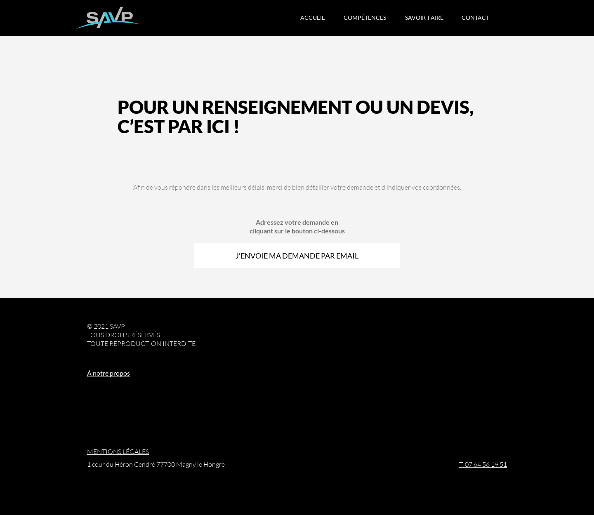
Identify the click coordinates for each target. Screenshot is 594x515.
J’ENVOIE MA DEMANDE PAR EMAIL (297, 255)
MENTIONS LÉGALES (118, 451)
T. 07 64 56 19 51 (483, 464)
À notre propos (108, 373)
